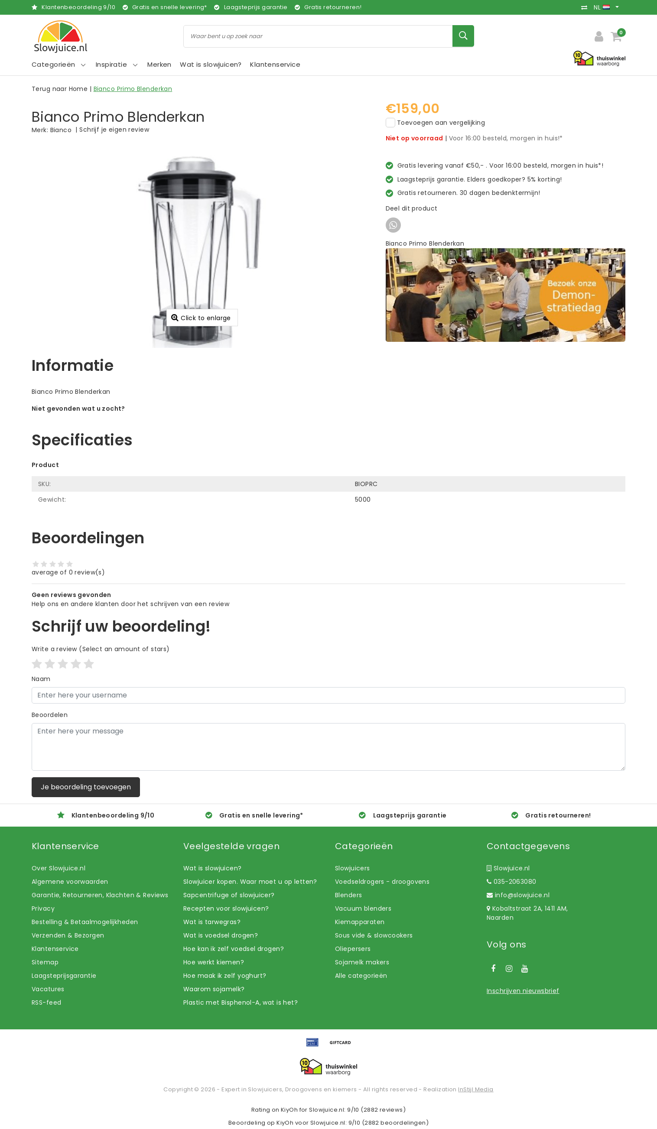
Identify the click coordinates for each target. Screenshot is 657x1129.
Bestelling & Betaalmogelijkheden (85, 922)
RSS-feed (46, 1002)
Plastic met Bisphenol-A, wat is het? (240, 1002)
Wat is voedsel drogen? (220, 935)
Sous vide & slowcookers (374, 935)
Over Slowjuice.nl (58, 868)
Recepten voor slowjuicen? (226, 908)
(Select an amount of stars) (101, 649)
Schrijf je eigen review (114, 129)
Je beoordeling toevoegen (86, 787)
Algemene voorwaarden (70, 881)
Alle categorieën (361, 975)
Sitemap (45, 962)
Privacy (43, 908)
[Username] (328, 695)
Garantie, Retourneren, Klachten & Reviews (100, 895)
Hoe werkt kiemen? (213, 962)
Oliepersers (353, 948)
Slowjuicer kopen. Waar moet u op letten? (250, 881)
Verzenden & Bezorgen (68, 935)
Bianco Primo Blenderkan (133, 88)
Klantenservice (55, 948)
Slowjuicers (352, 868)
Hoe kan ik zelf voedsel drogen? (233, 948)
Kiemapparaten (359, 922)
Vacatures (48, 989)
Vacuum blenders (363, 908)
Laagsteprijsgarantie (64, 975)
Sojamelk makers (362, 962)
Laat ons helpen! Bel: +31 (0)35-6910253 (94, 417)
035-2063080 (511, 881)
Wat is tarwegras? (212, 922)
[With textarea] (328, 747)
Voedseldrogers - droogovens (382, 881)
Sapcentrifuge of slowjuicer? (229, 895)
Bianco (61, 130)
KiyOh (289, 1110)
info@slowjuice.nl (518, 895)
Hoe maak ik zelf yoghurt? (225, 975)
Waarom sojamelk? (214, 989)
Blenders (348, 895)
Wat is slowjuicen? (212, 868)
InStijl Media (475, 1089)
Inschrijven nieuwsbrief (523, 990)
